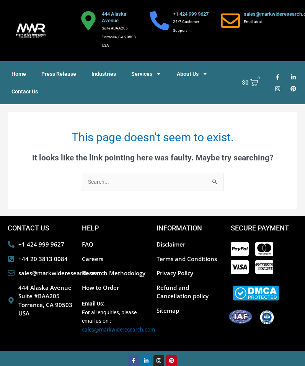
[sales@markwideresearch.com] (230, 20)
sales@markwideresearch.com (118, 330)
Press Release (58, 74)
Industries (103, 74)
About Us (192, 73)
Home (18, 74)
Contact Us (24, 91)
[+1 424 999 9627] (159, 20)
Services (146, 73)
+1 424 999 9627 (191, 14)
